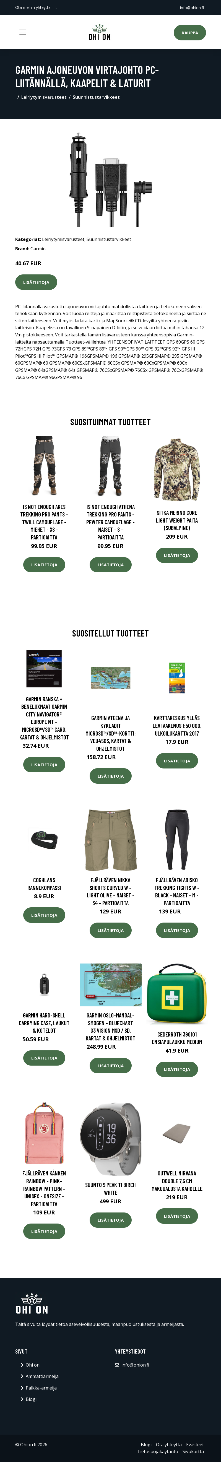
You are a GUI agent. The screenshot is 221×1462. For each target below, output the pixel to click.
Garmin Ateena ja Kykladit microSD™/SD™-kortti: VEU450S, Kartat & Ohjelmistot (110, 733)
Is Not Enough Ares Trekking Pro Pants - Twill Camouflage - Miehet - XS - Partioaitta (44, 522)
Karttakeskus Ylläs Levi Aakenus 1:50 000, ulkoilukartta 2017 (177, 725)
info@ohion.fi (192, 7)
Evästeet (195, 1445)
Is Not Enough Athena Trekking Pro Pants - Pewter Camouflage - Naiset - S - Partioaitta (110, 522)
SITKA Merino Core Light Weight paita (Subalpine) (177, 520)
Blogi (31, 1399)
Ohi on (33, 1365)
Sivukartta (193, 1451)
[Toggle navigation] (22, 32)
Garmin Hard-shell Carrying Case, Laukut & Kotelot (44, 1023)
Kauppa (190, 32)
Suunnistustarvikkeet (96, 97)
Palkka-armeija (41, 1388)
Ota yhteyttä (169, 1445)
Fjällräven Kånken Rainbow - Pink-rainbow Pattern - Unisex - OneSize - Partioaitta (44, 1188)
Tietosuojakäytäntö (157, 1451)
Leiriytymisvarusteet (44, 97)
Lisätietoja (36, 282)
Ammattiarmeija (42, 1376)
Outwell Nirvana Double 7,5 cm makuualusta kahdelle (177, 1181)
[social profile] (56, 7)
